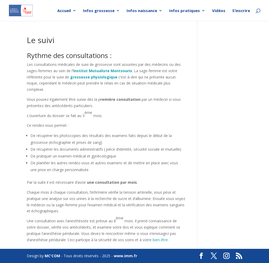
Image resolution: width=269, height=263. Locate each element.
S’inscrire (241, 11)
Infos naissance (142, 11)
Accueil (64, 11)
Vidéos (218, 11)
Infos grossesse (99, 11)
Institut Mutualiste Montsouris (102, 70)
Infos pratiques (184, 11)
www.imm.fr (125, 255)
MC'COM (52, 255)
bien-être (160, 239)
